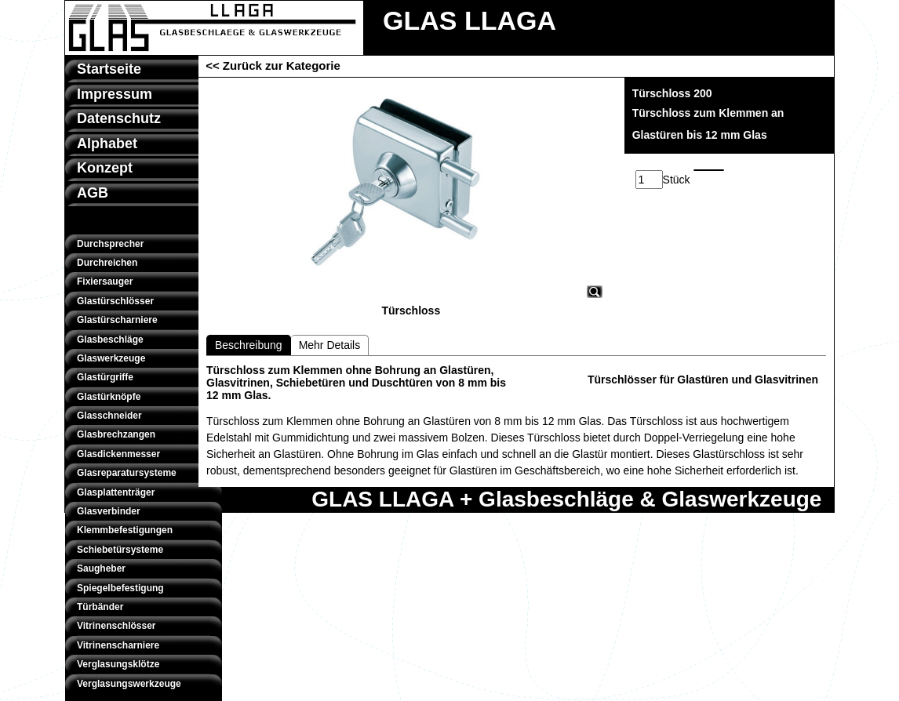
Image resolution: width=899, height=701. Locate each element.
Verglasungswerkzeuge (129, 683)
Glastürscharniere (117, 319)
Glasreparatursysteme (127, 472)
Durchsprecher (110, 243)
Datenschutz (119, 118)
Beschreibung (248, 345)
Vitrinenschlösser (116, 625)
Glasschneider (109, 415)
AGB (92, 193)
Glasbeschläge (110, 339)
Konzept (105, 168)
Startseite (109, 69)
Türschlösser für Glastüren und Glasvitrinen (703, 379)
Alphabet (107, 143)
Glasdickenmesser (118, 454)
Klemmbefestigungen (125, 530)
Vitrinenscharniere (118, 645)
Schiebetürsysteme (120, 549)
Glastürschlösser (115, 301)
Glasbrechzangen (116, 434)
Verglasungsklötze (118, 664)
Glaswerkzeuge (111, 358)
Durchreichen (107, 262)
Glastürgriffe (105, 377)
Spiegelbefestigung (120, 588)
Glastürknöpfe (108, 396)
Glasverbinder (108, 511)
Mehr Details (330, 345)
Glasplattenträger (116, 492)
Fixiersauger (105, 281)
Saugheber (101, 568)
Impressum (114, 94)
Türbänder (100, 606)
